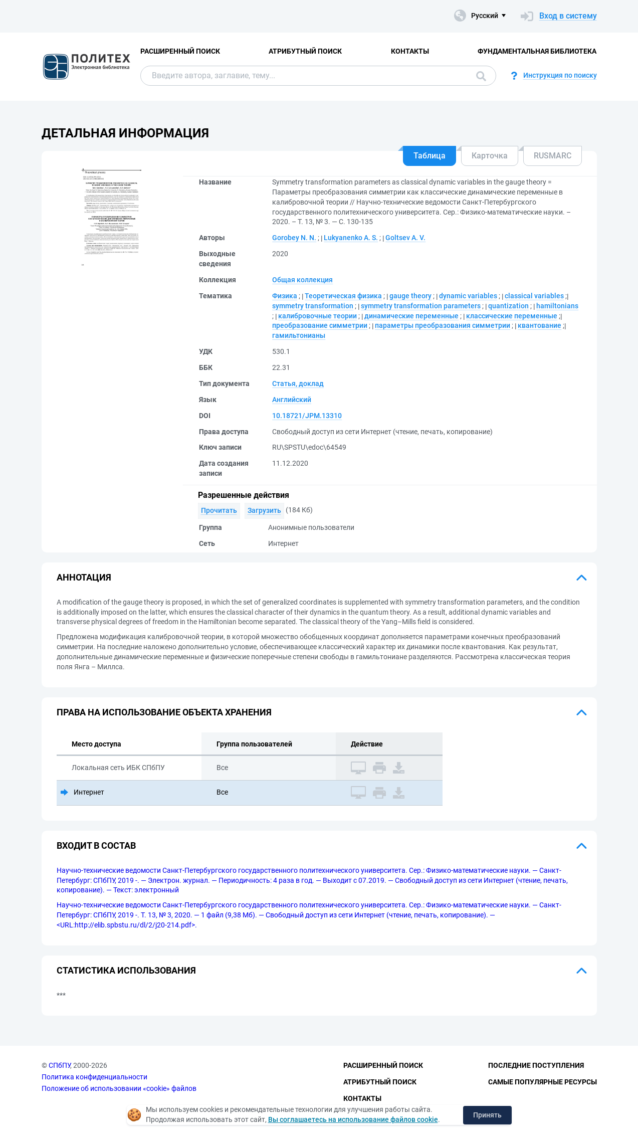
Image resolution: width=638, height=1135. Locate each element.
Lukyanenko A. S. (351, 238)
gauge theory (410, 296)
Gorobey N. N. (294, 238)
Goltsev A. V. (405, 238)
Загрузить (264, 510)
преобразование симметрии (319, 325)
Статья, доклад (298, 384)
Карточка (490, 155)
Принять (487, 1115)
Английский (291, 400)
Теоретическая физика (343, 296)
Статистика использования (126, 970)
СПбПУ (59, 1065)
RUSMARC (552, 155)
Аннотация (84, 577)
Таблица (429, 155)
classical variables (534, 296)
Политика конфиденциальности (94, 1077)
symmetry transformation (312, 306)
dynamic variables (468, 296)
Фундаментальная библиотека (537, 51)
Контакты (410, 51)
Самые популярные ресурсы (542, 1082)
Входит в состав (96, 845)
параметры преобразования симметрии (442, 325)
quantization (508, 306)
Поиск (481, 76)
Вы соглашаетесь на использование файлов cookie (353, 1119)
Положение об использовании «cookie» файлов (119, 1088)
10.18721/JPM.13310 (307, 416)
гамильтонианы (298, 335)
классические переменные (511, 316)
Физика (284, 296)
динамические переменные (411, 316)
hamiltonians (557, 306)
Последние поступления (536, 1065)
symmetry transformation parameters (421, 306)
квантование (539, 325)
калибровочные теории (317, 316)
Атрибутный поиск (305, 51)
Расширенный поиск (180, 51)
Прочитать (219, 510)
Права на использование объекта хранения (164, 712)
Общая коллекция (302, 280)
